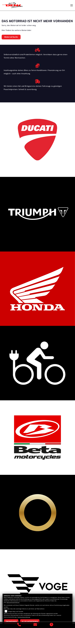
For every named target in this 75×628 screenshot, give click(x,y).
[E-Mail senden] (35, 625)
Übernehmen (11, 622)
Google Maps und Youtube (15, 611)
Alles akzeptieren (30, 622)
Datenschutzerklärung (13, 602)
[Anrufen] (19, 625)
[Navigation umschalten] (71, 5)
